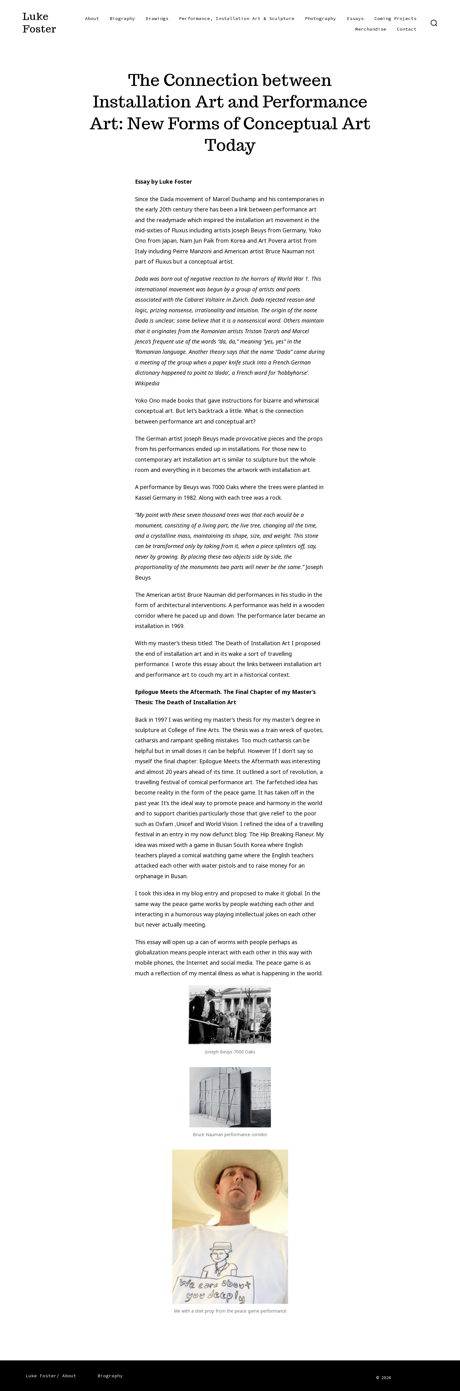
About (92, 18)
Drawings (157, 18)
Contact (407, 29)
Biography (122, 18)
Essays (355, 18)
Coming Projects (395, 18)
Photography (320, 18)
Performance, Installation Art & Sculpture (236, 18)
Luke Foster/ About (51, 1376)
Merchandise (370, 29)
